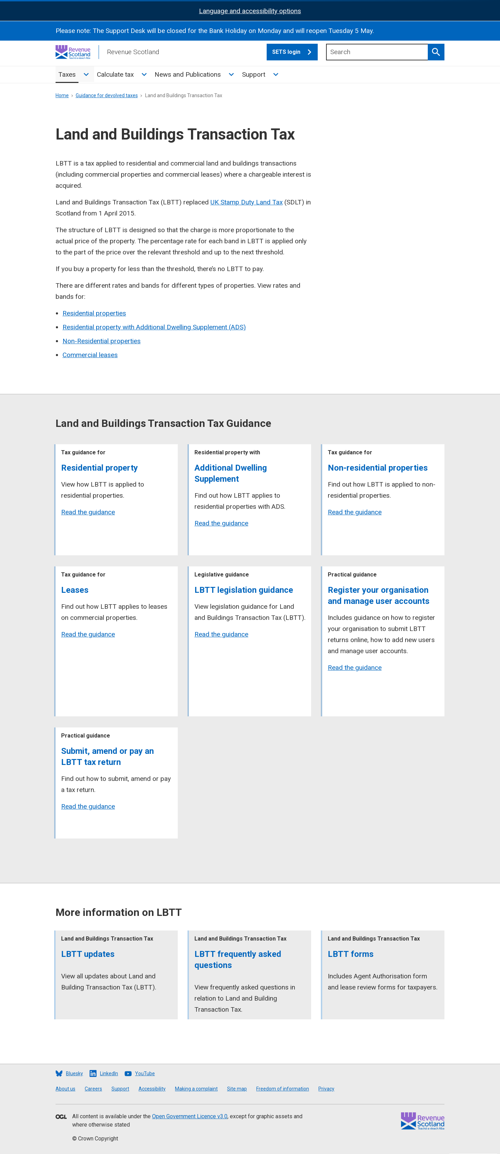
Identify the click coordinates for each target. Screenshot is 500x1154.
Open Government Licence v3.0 (189, 1116)
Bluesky (74, 1073)
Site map (237, 1089)
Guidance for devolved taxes (107, 95)
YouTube (145, 1073)
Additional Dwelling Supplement (230, 473)
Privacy (326, 1089)
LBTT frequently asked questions (237, 959)
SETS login (295, 52)
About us (65, 1089)
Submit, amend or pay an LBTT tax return (107, 756)
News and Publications (188, 74)
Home (62, 95)
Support (253, 74)
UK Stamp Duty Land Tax (246, 202)
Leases (75, 590)
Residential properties (94, 313)
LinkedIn (109, 1073)
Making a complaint (196, 1089)
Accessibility (152, 1089)
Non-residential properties (378, 468)
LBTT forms (351, 954)
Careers (93, 1089)
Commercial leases (90, 355)
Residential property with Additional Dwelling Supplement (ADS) (154, 327)
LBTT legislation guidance (243, 590)
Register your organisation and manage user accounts (379, 595)
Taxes (67, 74)
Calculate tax (115, 74)
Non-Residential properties (101, 341)
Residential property (99, 468)
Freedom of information (282, 1089)
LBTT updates (88, 954)
